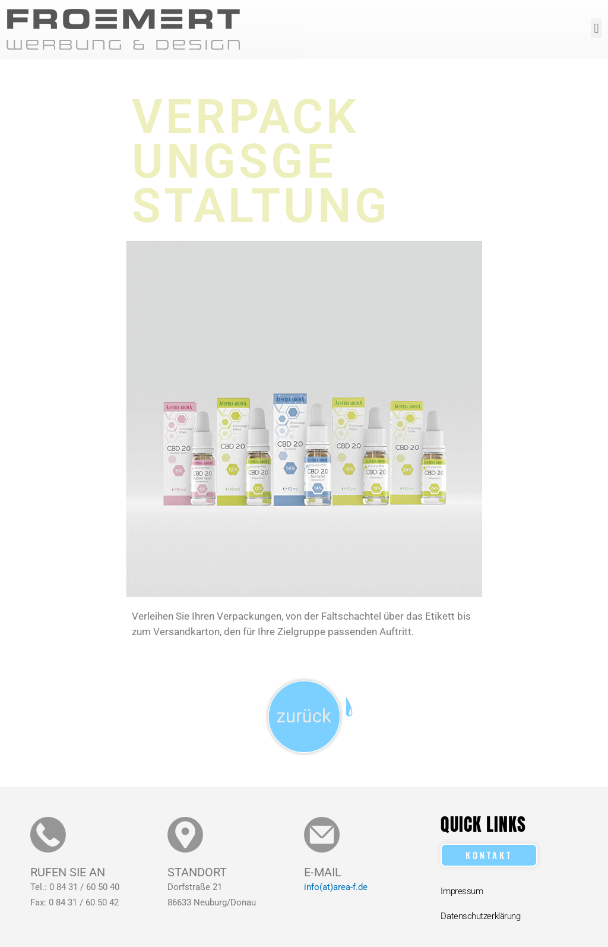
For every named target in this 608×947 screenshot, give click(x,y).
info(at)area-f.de (336, 887)
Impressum (462, 891)
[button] (596, 28)
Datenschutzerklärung (480, 916)
